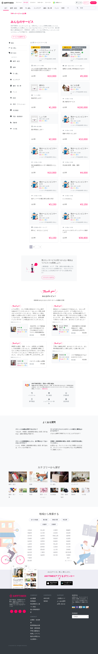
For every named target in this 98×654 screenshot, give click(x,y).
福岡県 (68, 535)
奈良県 (55, 533)
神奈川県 (55, 519)
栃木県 (30, 552)
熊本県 (68, 544)
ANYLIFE (46, 598)
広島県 (55, 547)
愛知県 (42, 549)
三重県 (42, 552)
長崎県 (68, 541)
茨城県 (30, 549)
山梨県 (42, 538)
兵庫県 (55, 530)
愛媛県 (68, 530)
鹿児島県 (68, 552)
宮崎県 (68, 549)
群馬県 (30, 555)
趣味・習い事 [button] (47, 8)
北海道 (30, 530)
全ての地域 (34, 519)
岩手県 (30, 535)
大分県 (68, 547)
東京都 (45, 519)
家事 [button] (21, 8)
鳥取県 (55, 538)
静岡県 (42, 547)
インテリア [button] (37, 8)
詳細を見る (45, 388)
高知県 (68, 533)
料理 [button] (63, 8)
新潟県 (30, 560)
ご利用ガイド (61, 598)
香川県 (55, 555)
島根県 (55, 541)
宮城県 (30, 538)
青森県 (30, 533)
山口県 (55, 549)
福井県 (42, 535)
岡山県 (55, 544)
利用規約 (33, 601)
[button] (78, 2)
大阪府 (44, 524)
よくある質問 (61, 601)
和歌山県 (55, 535)
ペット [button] (57, 8)
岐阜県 (42, 544)
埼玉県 (65, 519)
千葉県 (30, 558)
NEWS (46, 601)
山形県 (30, 544)
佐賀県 (68, 538)
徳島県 (55, 552)
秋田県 (30, 541)
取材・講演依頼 (35, 628)
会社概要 (33, 598)
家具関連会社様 (35, 625)
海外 (68, 558)
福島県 (30, 547)
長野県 (42, 541)
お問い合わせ (61, 604)
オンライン (68, 560)
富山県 (42, 530)
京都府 (54, 524)
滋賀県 (42, 555)
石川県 (42, 533)
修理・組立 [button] (13, 8)
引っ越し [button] (28, 8)
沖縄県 (68, 555)
